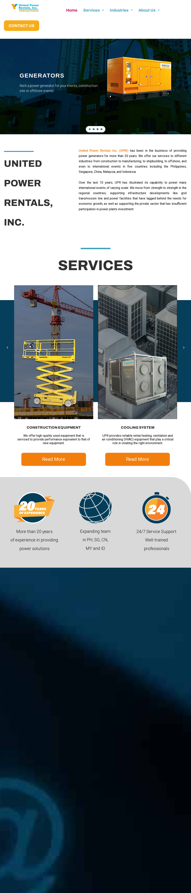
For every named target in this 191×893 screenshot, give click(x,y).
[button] (90, 129)
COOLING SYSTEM (137, 427)
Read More (53, 459)
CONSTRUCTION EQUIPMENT (54, 427)
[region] (95, 86)
